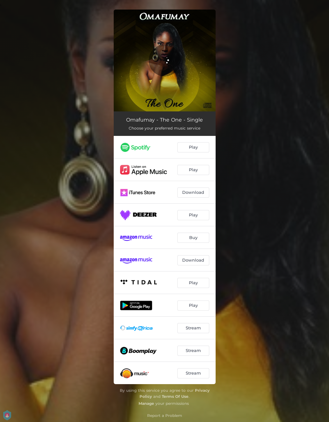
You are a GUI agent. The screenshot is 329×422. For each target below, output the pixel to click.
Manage (146, 403)
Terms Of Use (175, 396)
